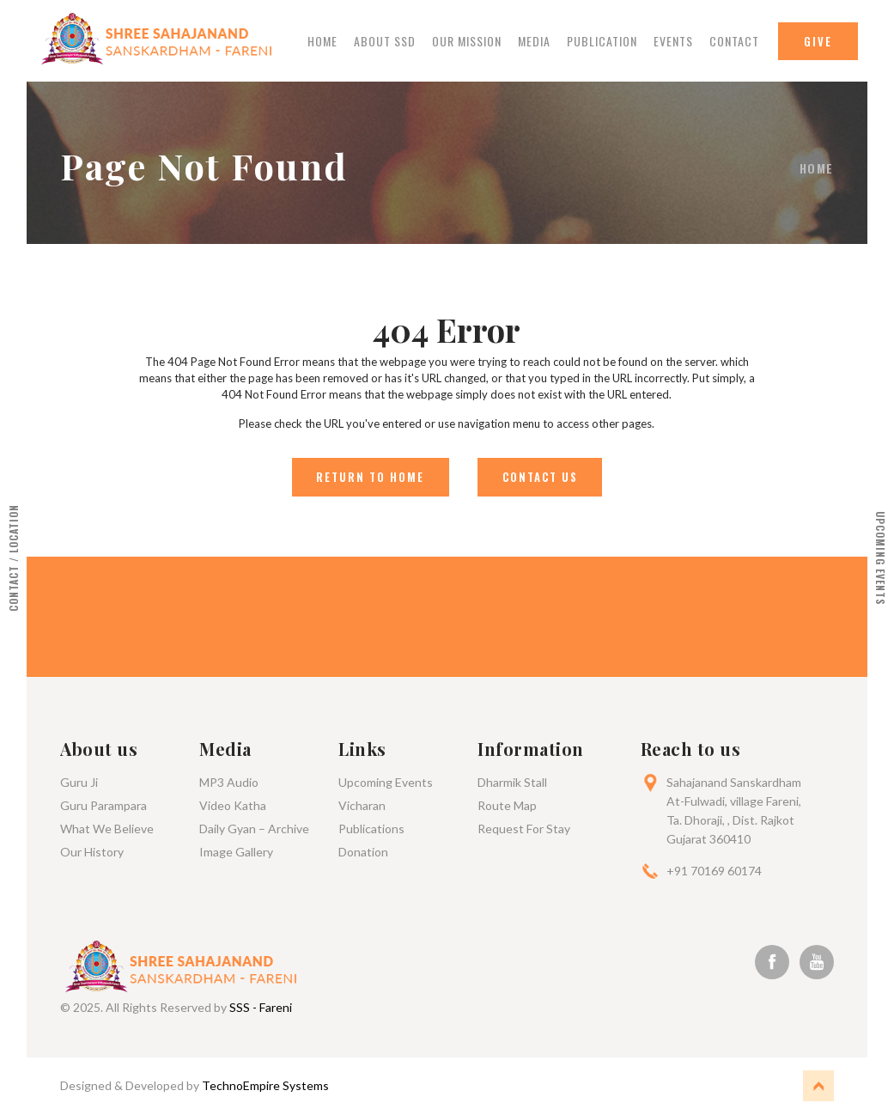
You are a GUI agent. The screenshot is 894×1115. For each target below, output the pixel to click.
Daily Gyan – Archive (254, 829)
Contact (734, 42)
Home (322, 42)
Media (534, 42)
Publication (602, 42)
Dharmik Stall (512, 783)
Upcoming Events (385, 783)
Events (673, 42)
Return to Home (369, 477)
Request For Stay (523, 829)
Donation (363, 852)
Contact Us (540, 477)
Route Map (507, 806)
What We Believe (107, 829)
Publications (371, 829)
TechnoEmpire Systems (265, 1086)
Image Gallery (236, 852)
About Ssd (385, 42)
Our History (92, 852)
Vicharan (362, 806)
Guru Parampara (103, 806)
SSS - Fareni (260, 1008)
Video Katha (232, 806)
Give (818, 41)
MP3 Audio (228, 783)
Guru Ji (79, 783)
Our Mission (467, 42)
